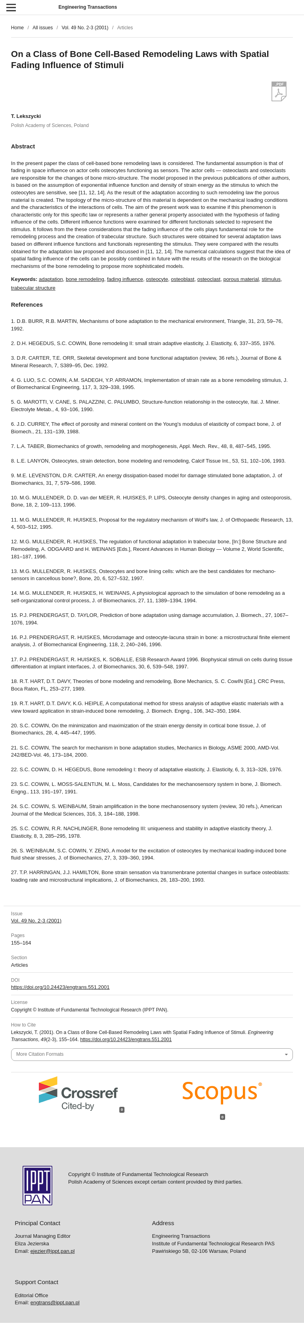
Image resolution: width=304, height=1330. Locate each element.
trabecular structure (33, 288)
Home (17, 27)
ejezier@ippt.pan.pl (53, 1251)
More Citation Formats (39, 1054)
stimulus (271, 279)
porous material (241, 279)
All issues (43, 27)
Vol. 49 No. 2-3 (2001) (84, 27)
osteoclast (209, 279)
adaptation (51, 279)
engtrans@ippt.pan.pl (55, 1302)
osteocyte (157, 279)
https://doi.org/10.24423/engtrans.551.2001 (60, 987)
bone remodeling (85, 279)
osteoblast (182, 279)
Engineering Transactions (88, 7)
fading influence (125, 279)
